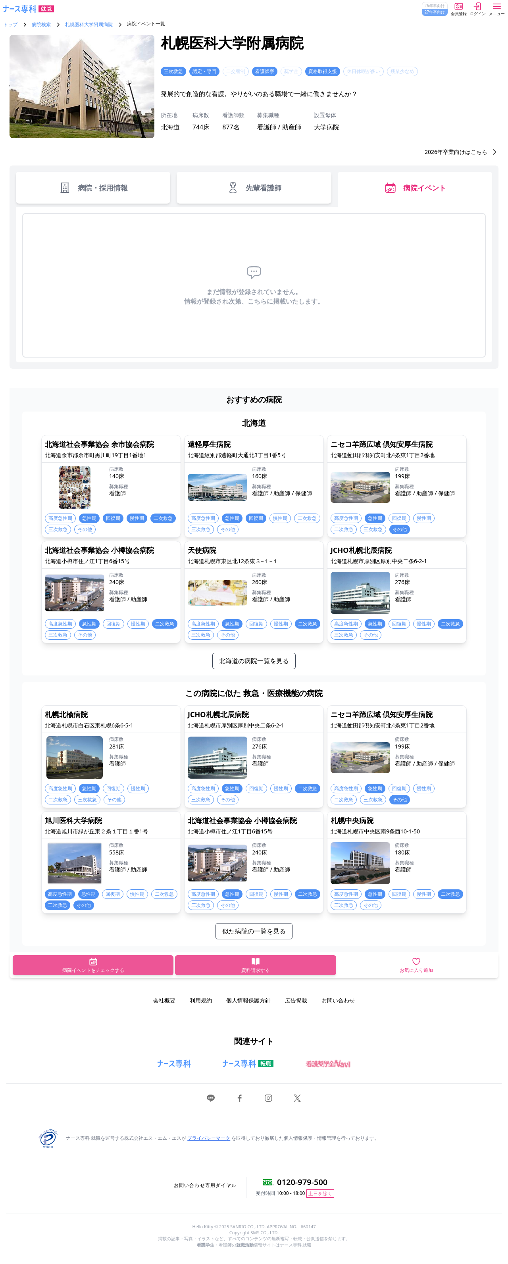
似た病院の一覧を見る (254, 931)
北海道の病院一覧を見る (254, 660)
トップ (10, 24)
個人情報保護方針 (248, 1000)
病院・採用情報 (93, 187)
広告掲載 (296, 1000)
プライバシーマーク (208, 1138)
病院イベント (415, 187)
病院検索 (41, 24)
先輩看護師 (254, 187)
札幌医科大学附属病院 (89, 24)
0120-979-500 (302, 1182)
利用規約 (201, 1000)
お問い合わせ (338, 1000)
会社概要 (164, 1000)
